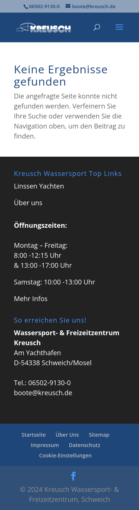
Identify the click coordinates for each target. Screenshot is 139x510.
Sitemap (99, 434)
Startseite (33, 434)
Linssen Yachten (39, 185)
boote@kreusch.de (43, 392)
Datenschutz (84, 445)
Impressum (45, 445)
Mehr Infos (31, 298)
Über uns (28, 202)
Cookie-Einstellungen (65, 455)
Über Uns (67, 434)
